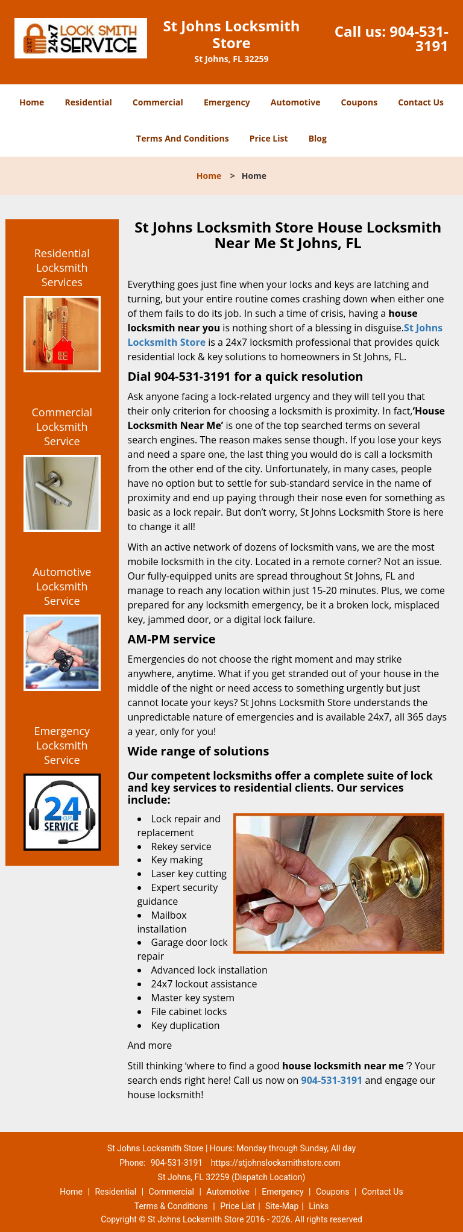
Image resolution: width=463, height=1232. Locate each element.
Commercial (158, 102)
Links (319, 1206)
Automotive (296, 102)
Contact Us (421, 102)
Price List (269, 138)
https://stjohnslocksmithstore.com (276, 1163)
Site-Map (281, 1206)
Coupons (359, 102)
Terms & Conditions (171, 1206)
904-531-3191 (419, 38)
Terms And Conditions (182, 138)
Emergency (227, 102)
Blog (318, 138)
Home (31, 102)
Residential (88, 102)
